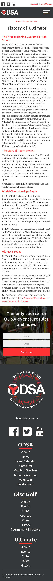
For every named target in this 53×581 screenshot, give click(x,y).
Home (18, 21)
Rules (25, 520)
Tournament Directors (25, 529)
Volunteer (25, 479)
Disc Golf (25, 494)
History (25, 524)
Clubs (25, 511)
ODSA (25, 444)
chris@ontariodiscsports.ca (26, 418)
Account (34, 4)
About (25, 452)
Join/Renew (46, 4)
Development (25, 484)
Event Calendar (26, 461)
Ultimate (25, 539)
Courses (25, 515)
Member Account (25, 475)
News (25, 456)
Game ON (25, 465)
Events (25, 506)
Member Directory (25, 470)
